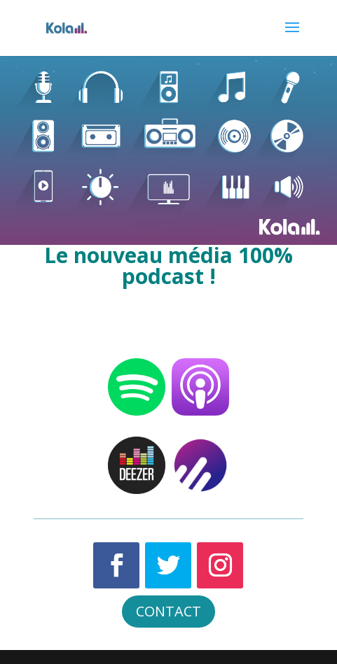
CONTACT (168, 611)
